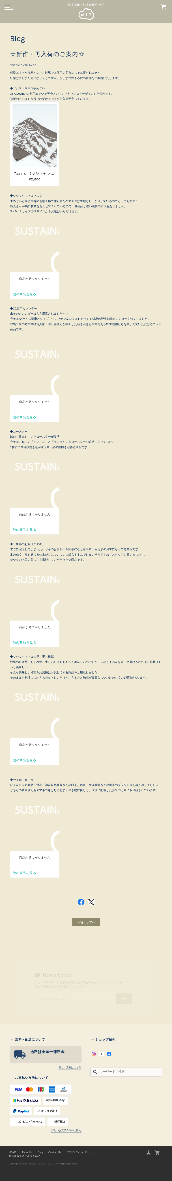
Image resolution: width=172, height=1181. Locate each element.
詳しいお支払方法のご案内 (66, 1130)
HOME (13, 1152)
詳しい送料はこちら (70, 1067)
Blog (40, 1152)
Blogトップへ (86, 922)
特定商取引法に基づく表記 (24, 1156)
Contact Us (54, 1152)
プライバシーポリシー (79, 1152)
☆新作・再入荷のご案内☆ (47, 54)
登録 (124, 998)
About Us (27, 1152)
